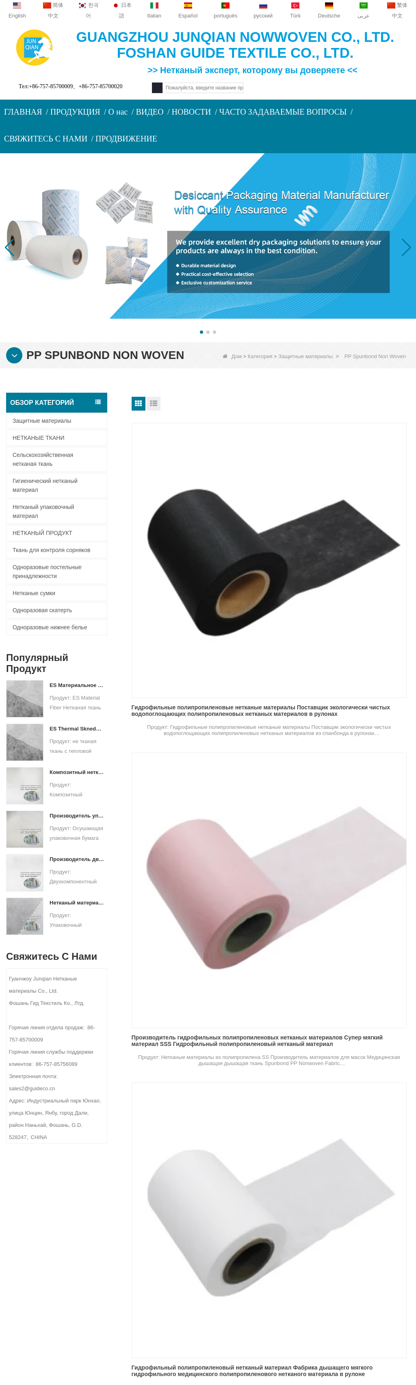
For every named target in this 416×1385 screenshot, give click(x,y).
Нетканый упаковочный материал (43, 511)
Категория (260, 356)
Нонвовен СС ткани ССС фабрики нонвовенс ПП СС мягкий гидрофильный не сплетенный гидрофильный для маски (171, 806)
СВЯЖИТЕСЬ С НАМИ (45, 138)
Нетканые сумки (34, 593)
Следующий (306, 1017)
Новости (29, 1252)
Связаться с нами (44, 1236)
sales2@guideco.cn (144, 1280)
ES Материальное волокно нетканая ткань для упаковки (77, 685)
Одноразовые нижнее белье (50, 627)
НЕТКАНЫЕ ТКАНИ (38, 438)
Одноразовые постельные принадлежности (47, 571)
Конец (338, 1017)
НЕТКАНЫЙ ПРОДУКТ (42, 533)
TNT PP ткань (341, 945)
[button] (201, 332)
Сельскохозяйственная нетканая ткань (43, 459)
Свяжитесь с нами (143, 1203)
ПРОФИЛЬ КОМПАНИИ (46, 1221)
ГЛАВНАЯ (23, 111)
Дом (232, 356)
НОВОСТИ (191, 111)
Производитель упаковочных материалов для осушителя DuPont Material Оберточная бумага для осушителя (77, 816)
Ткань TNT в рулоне (350, 803)
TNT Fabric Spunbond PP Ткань (175, 945)
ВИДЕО (149, 111)
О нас (118, 111)
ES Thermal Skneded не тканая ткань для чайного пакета (77, 729)
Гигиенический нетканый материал (45, 485)
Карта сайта (34, 1268)
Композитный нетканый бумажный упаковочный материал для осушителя (77, 772)
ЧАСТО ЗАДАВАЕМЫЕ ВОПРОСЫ (283, 111)
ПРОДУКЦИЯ (75, 111)
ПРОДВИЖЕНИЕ (126, 138)
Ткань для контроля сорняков (52, 550)
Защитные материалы (305, 356)
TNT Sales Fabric (250, 945)
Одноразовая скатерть (42, 610)
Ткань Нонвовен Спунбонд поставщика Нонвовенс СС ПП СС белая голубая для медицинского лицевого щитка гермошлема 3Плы (270, 664)
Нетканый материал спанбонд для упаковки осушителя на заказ (77, 903)
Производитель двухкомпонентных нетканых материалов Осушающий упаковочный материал (77, 859)
